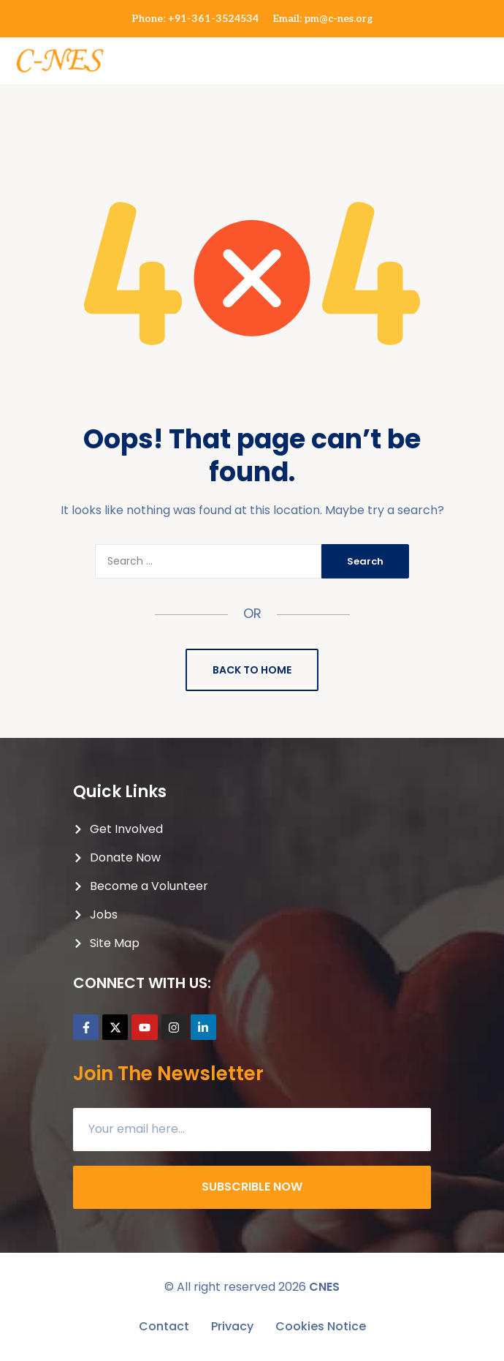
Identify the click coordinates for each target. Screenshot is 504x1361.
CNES (324, 1286)
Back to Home (252, 670)
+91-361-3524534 (213, 18)
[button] (491, 53)
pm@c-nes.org (339, 18)
